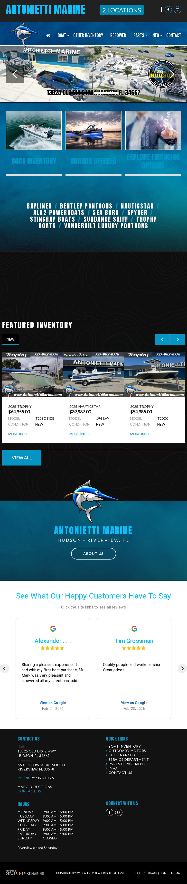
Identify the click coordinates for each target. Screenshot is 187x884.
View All (22, 457)
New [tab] (10, 339)
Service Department (129, 759)
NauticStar (137, 206)
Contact (173, 35)
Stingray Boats (52, 219)
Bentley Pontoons (86, 206)
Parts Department (127, 764)
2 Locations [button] (122, 10)
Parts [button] (138, 35)
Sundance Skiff (106, 219)
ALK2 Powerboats (59, 212)
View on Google (53, 703)
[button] (15, 74)
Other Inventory (88, 35)
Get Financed (122, 755)
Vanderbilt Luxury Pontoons (106, 225)
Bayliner (39, 206)
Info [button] (155, 35)
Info (113, 768)
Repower (118, 35)
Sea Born (106, 212)
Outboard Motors (127, 751)
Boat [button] (62, 35)
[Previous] (4, 668)
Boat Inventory (125, 746)
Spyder (137, 212)
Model (14, 418)
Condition (17, 424)
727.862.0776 (42, 778)
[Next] (182, 668)
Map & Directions (35, 787)
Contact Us (29, 791)
